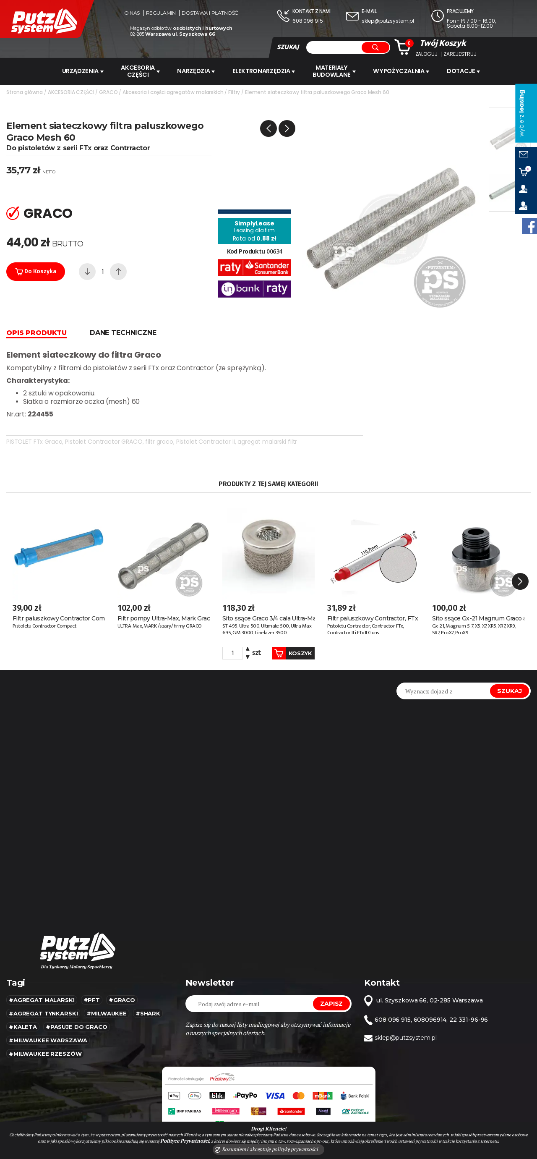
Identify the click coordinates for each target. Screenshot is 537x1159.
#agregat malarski (42, 984)
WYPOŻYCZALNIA (404, 71)
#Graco (122, 984)
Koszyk (286, 637)
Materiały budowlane (336, 70)
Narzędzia (196, 71)
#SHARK (148, 997)
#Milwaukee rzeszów (45, 1037)
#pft (91, 984)
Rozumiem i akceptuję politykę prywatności (266, 1149)
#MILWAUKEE (106, 997)
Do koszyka (35, 271)
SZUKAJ (288, 47)
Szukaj (509, 675)
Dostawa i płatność (210, 13)
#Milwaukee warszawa (48, 1024)
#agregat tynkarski (43, 997)
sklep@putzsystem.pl (388, 20)
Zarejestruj (459, 54)
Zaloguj (426, 54)
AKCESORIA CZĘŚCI (139, 70)
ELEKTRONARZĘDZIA (266, 71)
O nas (132, 13)
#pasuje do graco (76, 1010)
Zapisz (331, 988)
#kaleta (23, 1010)
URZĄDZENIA (80, 71)
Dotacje (468, 71)
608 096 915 (307, 20)
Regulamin (161, 13)
